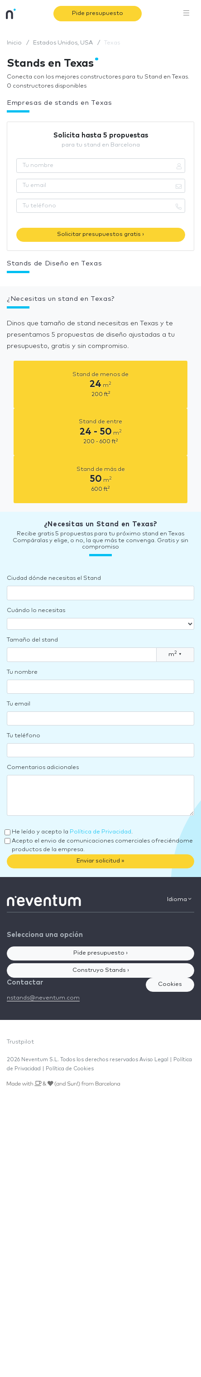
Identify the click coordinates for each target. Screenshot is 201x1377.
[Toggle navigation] (186, 14)
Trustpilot (20, 1042)
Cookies (170, 984)
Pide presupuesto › (100, 953)
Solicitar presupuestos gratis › (100, 234)
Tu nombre (22, 672)
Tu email (18, 704)
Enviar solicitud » (100, 861)
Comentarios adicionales (43, 767)
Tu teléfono (23, 736)
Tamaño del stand (32, 640)
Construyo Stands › (100, 970)
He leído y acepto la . (72, 832)
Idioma (179, 899)
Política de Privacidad (100, 832)
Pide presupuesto (97, 13)
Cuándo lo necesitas (36, 610)
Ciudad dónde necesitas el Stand (54, 578)
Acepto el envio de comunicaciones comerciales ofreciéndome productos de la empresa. (102, 845)
